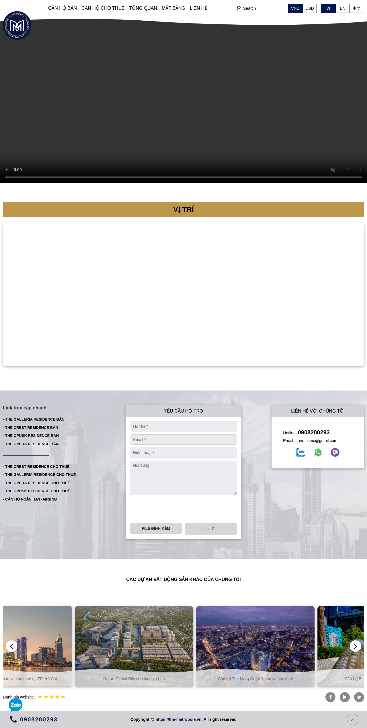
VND (295, 8)
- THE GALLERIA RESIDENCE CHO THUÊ (39, 474)
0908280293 (314, 432)
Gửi (211, 529)
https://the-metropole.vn (178, 719)
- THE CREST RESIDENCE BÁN (30, 427)
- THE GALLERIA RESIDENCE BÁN (34, 419)
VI (328, 8)
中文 (357, 8)
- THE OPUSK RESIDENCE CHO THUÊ (36, 491)
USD (309, 8)
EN (342, 8)
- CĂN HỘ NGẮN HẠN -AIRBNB (30, 499)
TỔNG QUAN (143, 8)
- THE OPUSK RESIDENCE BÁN (31, 435)
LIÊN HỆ (198, 8)
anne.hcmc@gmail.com (316, 440)
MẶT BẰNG (173, 8)
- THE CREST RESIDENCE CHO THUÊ (36, 466)
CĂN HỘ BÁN (62, 8)
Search (249, 8)
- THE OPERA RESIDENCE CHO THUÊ (36, 483)
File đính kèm (156, 528)
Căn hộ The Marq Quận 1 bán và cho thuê (304, 678)
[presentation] (173, 509)
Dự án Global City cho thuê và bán (183, 678)
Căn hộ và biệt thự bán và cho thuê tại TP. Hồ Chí (62, 678)
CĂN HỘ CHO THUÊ (103, 8)
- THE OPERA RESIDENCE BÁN (31, 444)
